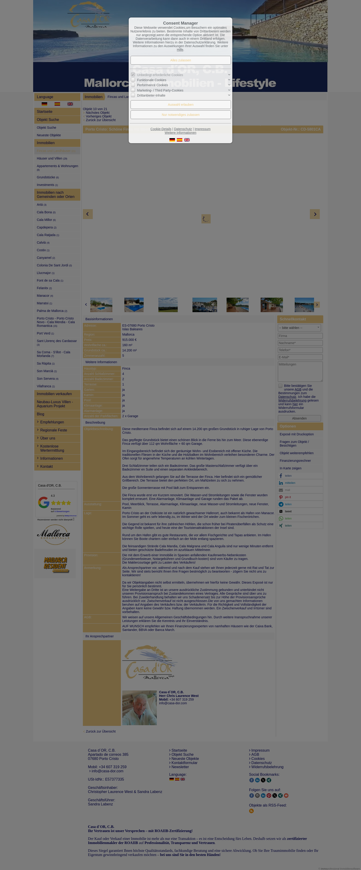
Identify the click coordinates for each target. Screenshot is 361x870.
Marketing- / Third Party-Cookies (160, 90)
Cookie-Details (161, 129)
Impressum (202, 129)
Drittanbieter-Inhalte (151, 95)
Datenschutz (183, 129)
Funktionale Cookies (151, 80)
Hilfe (180, 49)
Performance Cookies (152, 85)
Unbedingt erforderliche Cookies (160, 75)
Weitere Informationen (180, 132)
